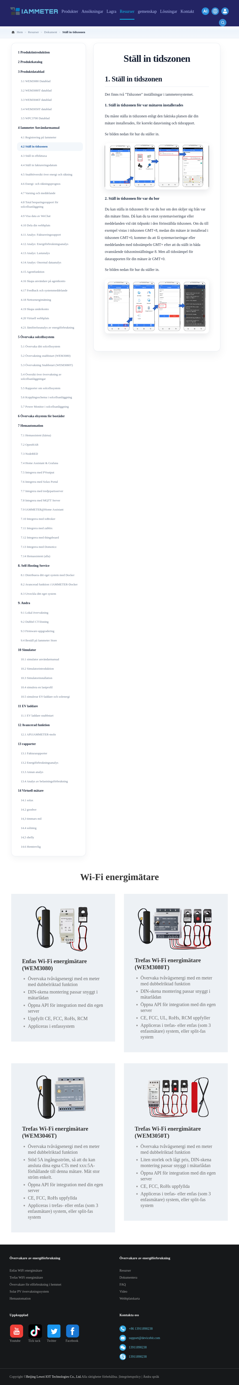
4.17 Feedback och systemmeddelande (44, 290)
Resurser (125, 1270)
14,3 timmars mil (31, 818)
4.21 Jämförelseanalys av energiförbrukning (47, 327)
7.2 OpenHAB (29, 444)
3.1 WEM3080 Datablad (35, 81)
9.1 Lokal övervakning (34, 612)
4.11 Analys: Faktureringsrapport (41, 234)
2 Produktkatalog (30, 62)
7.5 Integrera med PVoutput (37, 472)
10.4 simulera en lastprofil (37, 687)
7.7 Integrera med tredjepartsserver (42, 491)
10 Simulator (27, 650)
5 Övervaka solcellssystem (36, 337)
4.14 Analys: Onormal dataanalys (41, 262)
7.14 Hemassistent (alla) (35, 556)
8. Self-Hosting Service (33, 565)
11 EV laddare (28, 706)
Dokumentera (128, 1277)
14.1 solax (27, 800)
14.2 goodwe (28, 809)
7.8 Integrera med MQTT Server (40, 500)
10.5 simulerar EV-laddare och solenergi (45, 696)
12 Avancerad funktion (34, 725)
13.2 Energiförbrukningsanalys (39, 762)
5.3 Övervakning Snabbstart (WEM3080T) (47, 365)
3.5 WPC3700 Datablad (35, 118)
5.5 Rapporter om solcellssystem (40, 388)
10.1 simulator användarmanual (40, 659)
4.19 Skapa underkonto (35, 309)
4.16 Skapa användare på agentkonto (43, 281)
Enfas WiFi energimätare (26, 1270)
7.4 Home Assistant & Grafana (39, 463)
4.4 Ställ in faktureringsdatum (39, 165)
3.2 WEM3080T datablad (36, 90)
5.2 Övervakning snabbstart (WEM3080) (45, 355)
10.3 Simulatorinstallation (36, 678)
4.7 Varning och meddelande (38, 193)
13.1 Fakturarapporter (34, 753)
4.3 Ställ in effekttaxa (34, 155)
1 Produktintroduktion (34, 52)
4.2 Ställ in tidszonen (34, 146)
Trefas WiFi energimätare (26, 1277)
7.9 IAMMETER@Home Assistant (42, 509)
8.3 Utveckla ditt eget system (38, 593)
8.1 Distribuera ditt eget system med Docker (47, 575)
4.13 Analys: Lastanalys (35, 253)
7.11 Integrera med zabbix (37, 528)
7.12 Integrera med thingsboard (40, 537)
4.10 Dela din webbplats (35, 225)
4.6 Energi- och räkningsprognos (40, 183)
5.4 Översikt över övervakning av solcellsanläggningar (41, 377)
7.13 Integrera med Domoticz (38, 547)
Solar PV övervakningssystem (29, 1291)
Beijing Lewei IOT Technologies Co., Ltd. (53, 1376)
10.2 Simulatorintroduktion (37, 668)
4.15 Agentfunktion (32, 271)
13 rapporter (27, 744)
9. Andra (24, 603)
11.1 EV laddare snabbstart (37, 715)
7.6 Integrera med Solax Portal (39, 481)
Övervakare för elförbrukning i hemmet (35, 1284)
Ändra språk (151, 1376)
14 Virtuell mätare (30, 790)
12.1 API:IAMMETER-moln (38, 734)
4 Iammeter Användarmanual (39, 127)
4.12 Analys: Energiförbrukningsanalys (44, 244)
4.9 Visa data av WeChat (35, 216)
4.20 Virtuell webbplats (35, 318)
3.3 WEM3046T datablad (36, 99)
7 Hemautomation (30, 425)
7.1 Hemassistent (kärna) (36, 435)
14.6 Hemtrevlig (31, 846)
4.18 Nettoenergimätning (36, 299)
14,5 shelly (27, 837)
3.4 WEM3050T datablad (36, 109)
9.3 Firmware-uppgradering (37, 631)
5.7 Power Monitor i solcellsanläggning (45, 406)
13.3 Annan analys (32, 772)
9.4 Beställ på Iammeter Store (39, 640)
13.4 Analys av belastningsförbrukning (44, 781)
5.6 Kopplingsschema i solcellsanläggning (46, 397)
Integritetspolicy (130, 1376)
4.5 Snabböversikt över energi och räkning (46, 174)
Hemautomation (20, 1298)
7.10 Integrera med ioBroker (38, 519)
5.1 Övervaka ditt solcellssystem (40, 346)
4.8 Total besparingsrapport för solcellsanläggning (39, 204)
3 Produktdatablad (31, 71)
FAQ (123, 1284)
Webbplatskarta (130, 1298)
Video (123, 1291)
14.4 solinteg (28, 828)
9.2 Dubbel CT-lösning (35, 621)
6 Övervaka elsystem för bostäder (41, 416)
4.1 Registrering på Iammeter (38, 137)
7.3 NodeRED (29, 453)
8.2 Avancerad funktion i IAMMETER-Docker (49, 584)
